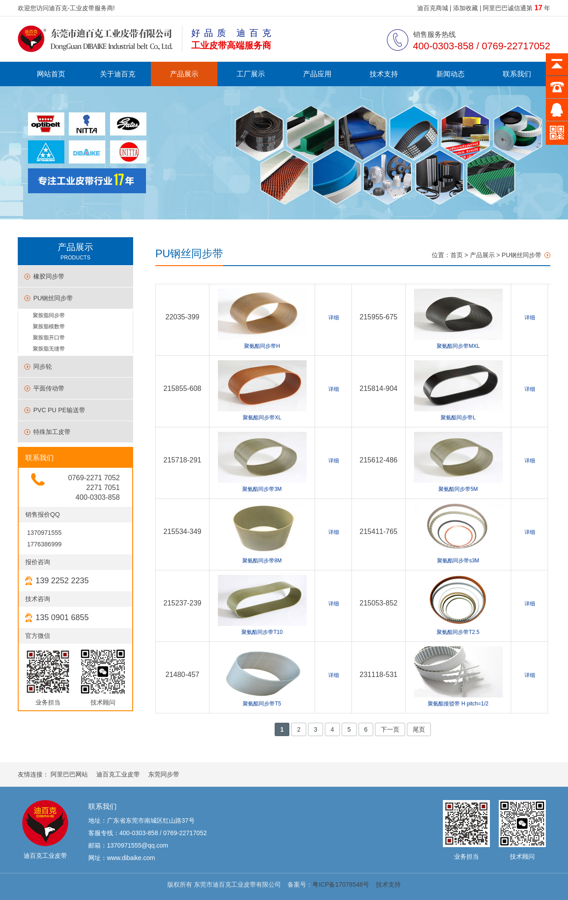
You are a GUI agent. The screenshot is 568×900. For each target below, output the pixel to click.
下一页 (390, 729)
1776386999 (43, 544)
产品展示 (184, 74)
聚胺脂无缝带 (49, 349)
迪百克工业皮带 (118, 774)
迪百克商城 (432, 8)
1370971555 (43, 532)
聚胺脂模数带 (49, 326)
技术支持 (384, 74)
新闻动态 (450, 74)
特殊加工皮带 (52, 431)
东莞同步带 (163, 774)
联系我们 (517, 74)
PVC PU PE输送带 (59, 410)
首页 (456, 255)
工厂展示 (251, 74)
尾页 (419, 729)
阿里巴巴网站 (69, 774)
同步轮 (42, 366)
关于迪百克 (117, 74)
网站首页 (51, 74)
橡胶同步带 (48, 276)
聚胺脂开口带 (49, 338)
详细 (333, 318)
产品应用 (317, 74)
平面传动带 (48, 388)
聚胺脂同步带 (49, 315)
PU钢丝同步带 (53, 298)
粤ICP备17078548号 (340, 884)
